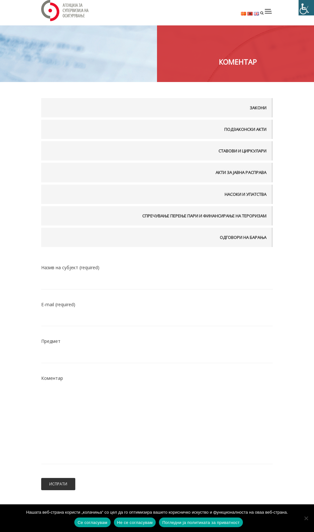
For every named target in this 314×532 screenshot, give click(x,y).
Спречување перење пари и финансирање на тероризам (204, 216)
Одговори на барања (243, 237)
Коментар (157, 424)
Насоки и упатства (245, 194)
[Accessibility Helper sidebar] (306, 7)
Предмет (157, 348)
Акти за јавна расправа (241, 172)
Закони (258, 108)
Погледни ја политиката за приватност (200, 522)
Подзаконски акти (245, 129)
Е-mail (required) (157, 311)
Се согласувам (92, 522)
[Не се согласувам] (306, 518)
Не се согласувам (135, 522)
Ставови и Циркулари (242, 151)
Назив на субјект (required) (157, 274)
